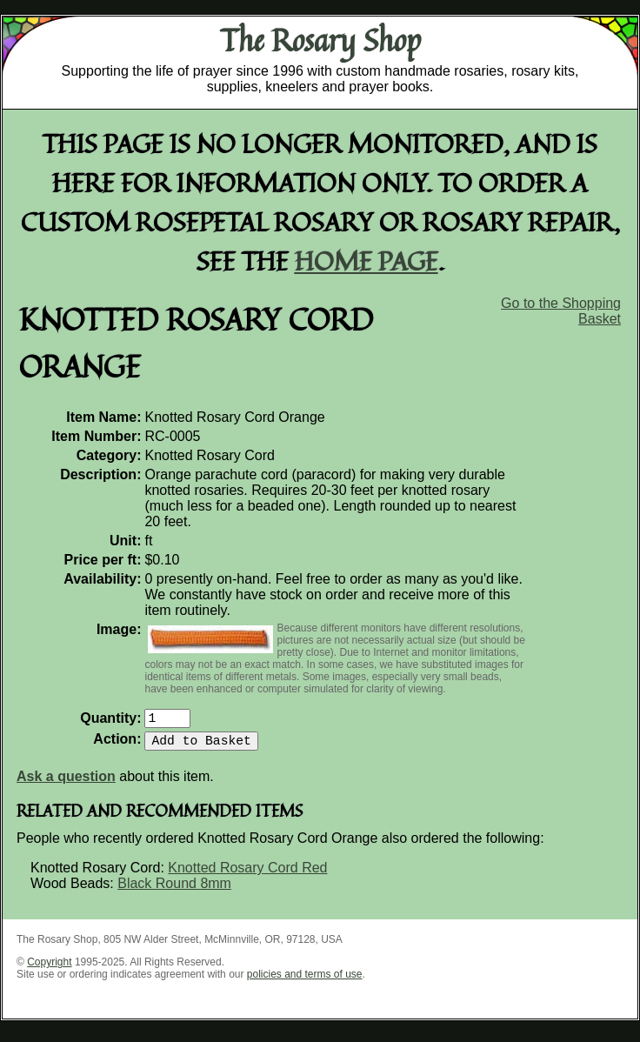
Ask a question (66, 783)
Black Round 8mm (174, 890)
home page (366, 260)
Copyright (49, 969)
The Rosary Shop (320, 40)
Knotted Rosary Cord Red (247, 874)
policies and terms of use (305, 981)
